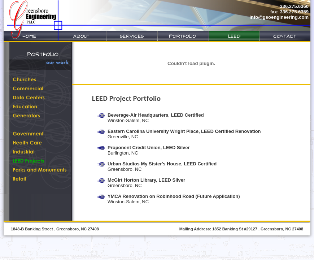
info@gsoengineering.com (279, 17)
